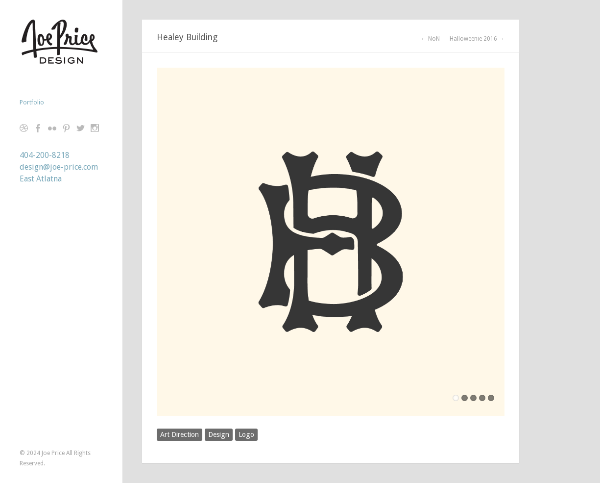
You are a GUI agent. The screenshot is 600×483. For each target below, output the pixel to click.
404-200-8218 (45, 155)
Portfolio (32, 102)
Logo (246, 434)
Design (218, 434)
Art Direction (179, 434)
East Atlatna (41, 178)
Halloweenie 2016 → (477, 39)
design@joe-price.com (59, 167)
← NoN (430, 39)
